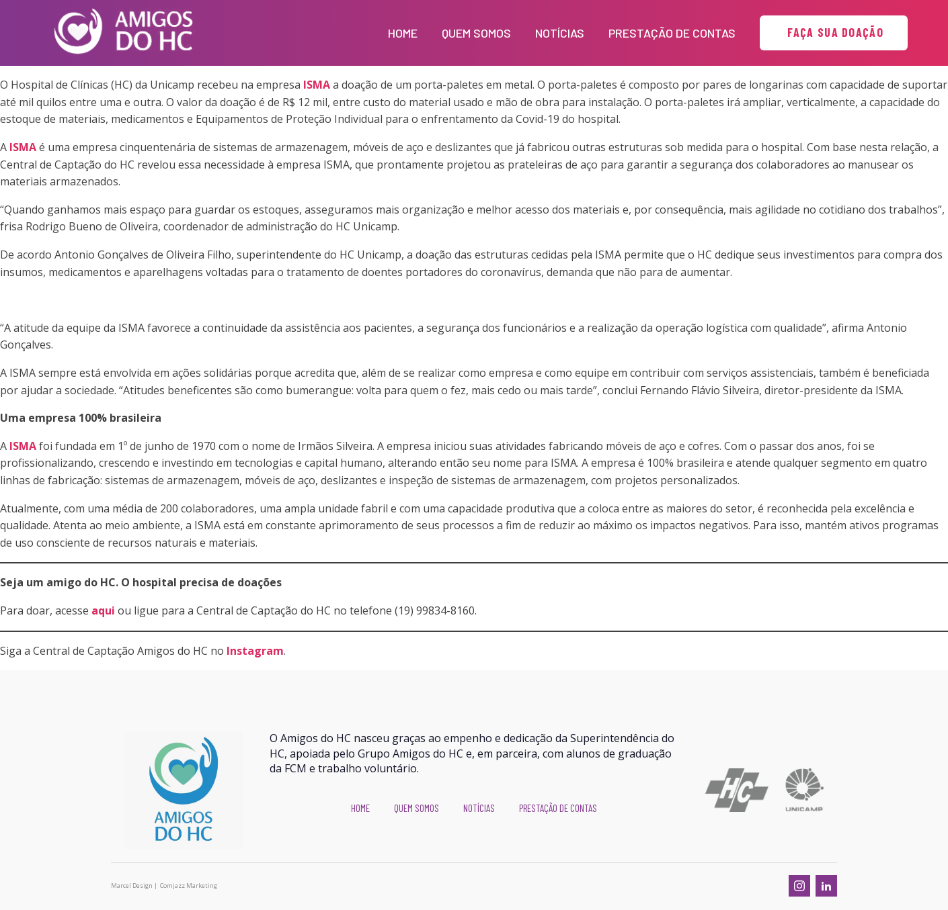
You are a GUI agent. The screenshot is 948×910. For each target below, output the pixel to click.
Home (403, 33)
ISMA (316, 84)
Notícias (559, 33)
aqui (103, 610)
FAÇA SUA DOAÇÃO (833, 32)
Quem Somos (476, 33)
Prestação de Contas (672, 33)
